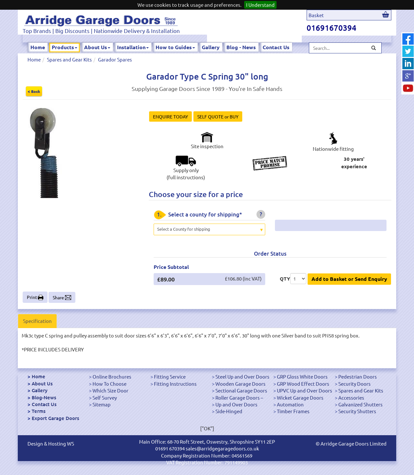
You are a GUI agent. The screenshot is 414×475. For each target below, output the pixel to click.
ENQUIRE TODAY (170, 116)
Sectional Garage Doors (241, 390)
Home (37, 47)
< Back (34, 91)
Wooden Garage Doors (240, 384)
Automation (290, 404)
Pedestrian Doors (357, 376)
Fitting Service (170, 376)
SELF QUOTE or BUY (217, 116)
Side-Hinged (228, 411)
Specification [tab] (37, 321)
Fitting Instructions (175, 384)
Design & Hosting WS (50, 443)
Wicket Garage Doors (300, 397)
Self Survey (105, 397)
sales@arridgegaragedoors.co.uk (222, 448)
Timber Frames (293, 411)
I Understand (260, 5)
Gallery (211, 47)
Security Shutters (357, 411)
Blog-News (44, 397)
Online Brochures (112, 376)
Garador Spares (115, 59)
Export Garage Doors (55, 418)
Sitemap (102, 404)
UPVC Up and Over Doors (304, 390)
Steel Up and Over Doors (242, 376)
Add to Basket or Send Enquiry (349, 278)
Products (64, 47)
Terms (39, 411)
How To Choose (109, 384)
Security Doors (354, 384)
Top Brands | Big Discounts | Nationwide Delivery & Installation (101, 30)
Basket (316, 15)
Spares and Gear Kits (69, 59)
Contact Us (276, 47)
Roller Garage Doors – (239, 397)
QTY (285, 278)
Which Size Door (110, 390)
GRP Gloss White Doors (302, 376)
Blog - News (241, 47)
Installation (133, 47)
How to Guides (175, 47)
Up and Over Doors (236, 404)
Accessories (351, 397)
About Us (97, 47)
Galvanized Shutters (360, 404)
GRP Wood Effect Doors (303, 384)
